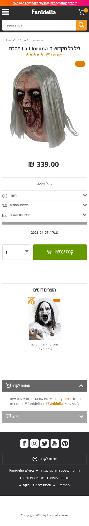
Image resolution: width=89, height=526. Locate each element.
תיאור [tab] (9, 195)
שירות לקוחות (44, 458)
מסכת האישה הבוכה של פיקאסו (44, 346)
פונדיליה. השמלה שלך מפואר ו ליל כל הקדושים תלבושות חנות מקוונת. (44, 12)
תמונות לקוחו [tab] (18, 385)
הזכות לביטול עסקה (37, 485)
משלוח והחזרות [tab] (15, 205)
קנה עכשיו (63, 252)
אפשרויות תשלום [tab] (16, 215)
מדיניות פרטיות (33, 477)
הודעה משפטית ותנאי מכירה (60, 470)
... (3, 40)
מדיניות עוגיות (60, 477)
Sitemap (63, 485)
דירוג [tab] (12, 416)
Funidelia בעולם (21, 470)
